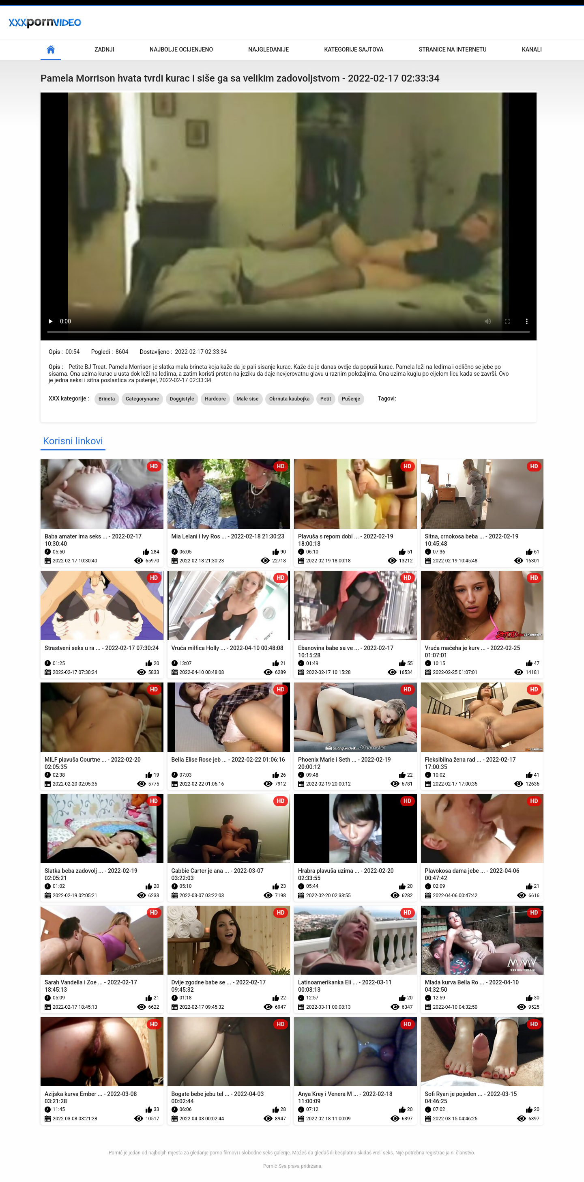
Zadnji (104, 49)
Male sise (248, 399)
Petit (325, 399)
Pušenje (351, 399)
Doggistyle (182, 399)
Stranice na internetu (453, 49)
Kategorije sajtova (353, 49)
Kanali (532, 49)
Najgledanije (268, 49)
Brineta (107, 399)
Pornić (270, 1166)
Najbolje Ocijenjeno (181, 49)
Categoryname (142, 399)
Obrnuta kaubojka (289, 399)
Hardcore (215, 399)
